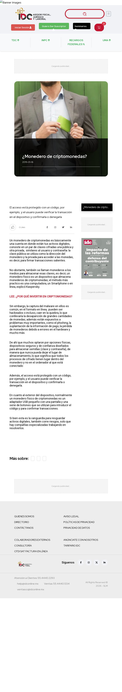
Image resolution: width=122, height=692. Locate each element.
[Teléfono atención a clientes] (34, 578)
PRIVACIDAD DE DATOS (76, 528)
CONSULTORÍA (23, 545)
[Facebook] (81, 562)
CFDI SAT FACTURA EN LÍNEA (31, 551)
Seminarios (81, 27)
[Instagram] (89, 562)
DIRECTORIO (21, 522)
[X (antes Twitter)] (96, 562)
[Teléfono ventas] (56, 584)
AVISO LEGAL (71, 516)
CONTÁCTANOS (23, 528)
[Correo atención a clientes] (27, 584)
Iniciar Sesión (23, 27)
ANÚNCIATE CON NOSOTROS (80, 540)
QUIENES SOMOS (24, 516)
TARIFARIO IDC (71, 545)
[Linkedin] (104, 562)
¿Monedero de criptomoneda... (101, 207)
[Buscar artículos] (85, 14)
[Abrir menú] (108, 13)
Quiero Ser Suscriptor (54, 27)
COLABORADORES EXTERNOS (32, 540)
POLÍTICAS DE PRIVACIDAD (79, 522)
